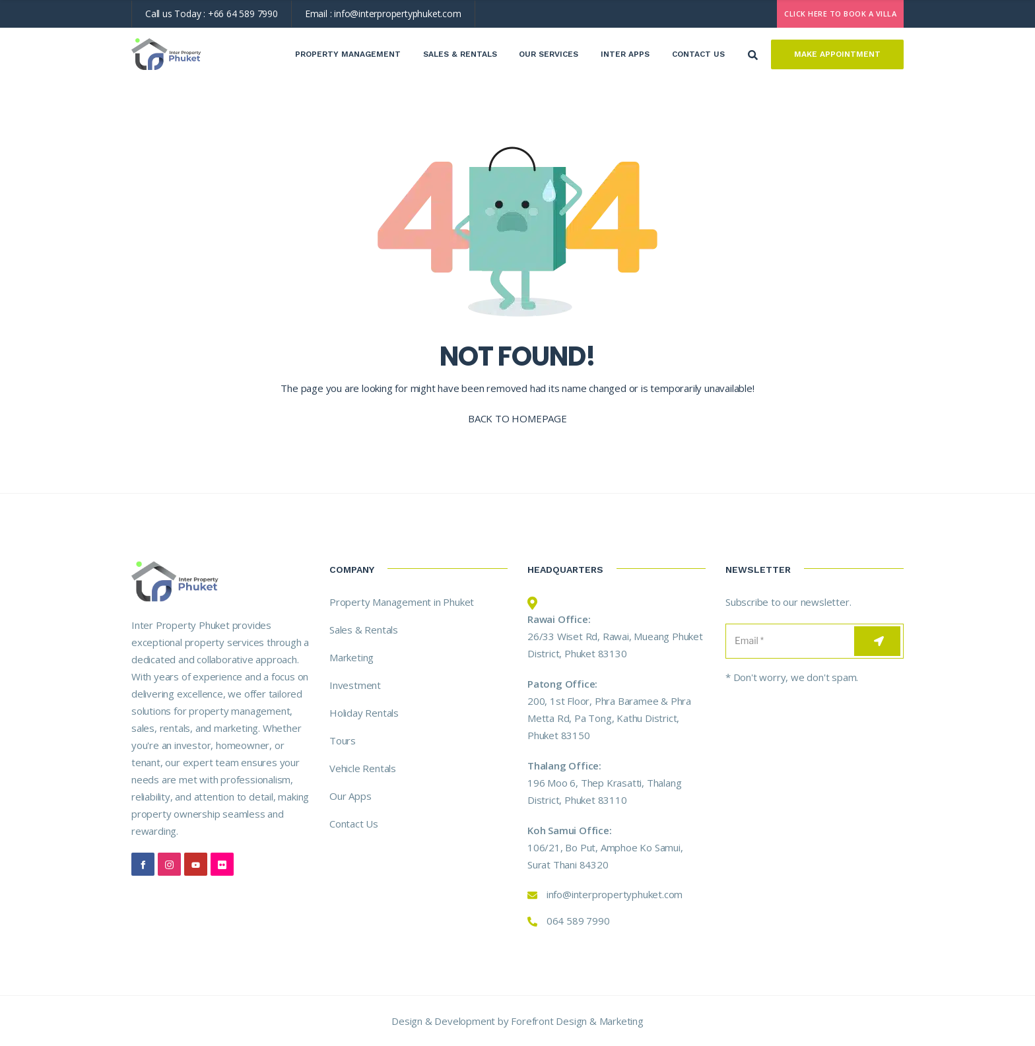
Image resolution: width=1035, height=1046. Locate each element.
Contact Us (698, 54)
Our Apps (350, 795)
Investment (355, 685)
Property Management (348, 54)
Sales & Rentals (460, 54)
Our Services (548, 54)
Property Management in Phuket (401, 601)
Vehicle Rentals (362, 768)
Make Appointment (837, 54)
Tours (342, 740)
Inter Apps (625, 54)
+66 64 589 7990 (243, 13)
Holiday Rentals (364, 712)
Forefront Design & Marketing (577, 1021)
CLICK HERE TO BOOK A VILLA (840, 13)
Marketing (351, 657)
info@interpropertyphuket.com (397, 13)
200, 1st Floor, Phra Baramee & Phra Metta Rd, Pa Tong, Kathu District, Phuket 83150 (609, 718)
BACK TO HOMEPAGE (517, 418)
